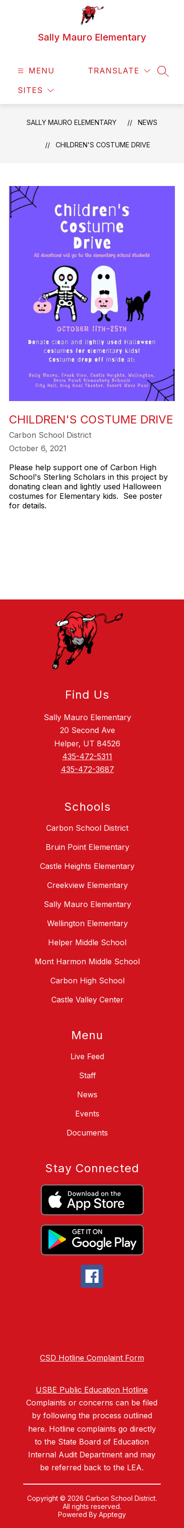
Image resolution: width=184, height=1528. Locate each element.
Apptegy (112, 1514)
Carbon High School (87, 980)
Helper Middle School (87, 942)
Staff (87, 1075)
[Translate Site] (119, 71)
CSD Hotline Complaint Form (92, 1358)
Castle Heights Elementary (87, 866)
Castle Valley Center (87, 999)
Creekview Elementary (87, 885)
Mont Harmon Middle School (87, 961)
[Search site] (163, 71)
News (147, 122)
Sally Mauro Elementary (71, 122)
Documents (87, 1132)
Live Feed (87, 1056)
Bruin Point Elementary (87, 847)
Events (87, 1113)
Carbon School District (87, 828)
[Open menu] (35, 71)
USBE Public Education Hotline (92, 1389)
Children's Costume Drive (103, 145)
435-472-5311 (87, 756)
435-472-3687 (87, 769)
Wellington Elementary (87, 923)
